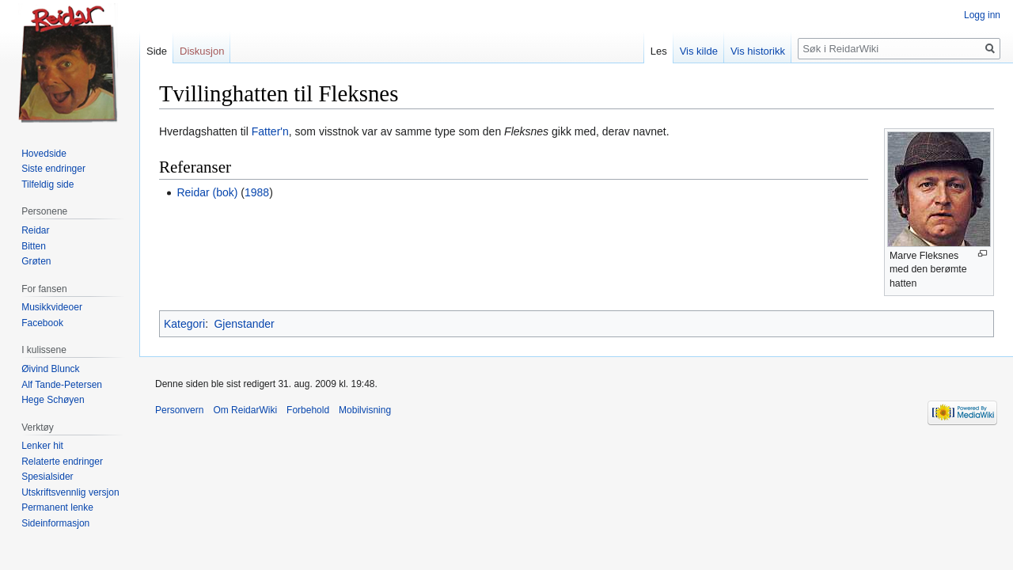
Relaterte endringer (62, 461)
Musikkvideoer (51, 307)
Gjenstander (244, 323)
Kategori (184, 323)
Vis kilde (699, 51)
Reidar (35, 230)
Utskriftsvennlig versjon (70, 492)
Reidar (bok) (206, 192)
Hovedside (43, 153)
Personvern (179, 410)
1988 (257, 192)
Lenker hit (42, 445)
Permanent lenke (57, 507)
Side (156, 51)
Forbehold (307, 410)
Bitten (33, 246)
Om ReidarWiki (245, 410)
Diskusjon (202, 51)
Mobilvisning (365, 410)
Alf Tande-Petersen (61, 384)
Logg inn (982, 15)
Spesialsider (47, 476)
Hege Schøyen (52, 399)
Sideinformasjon (55, 523)
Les (659, 51)
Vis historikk (757, 51)
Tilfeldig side (47, 184)
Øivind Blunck (50, 368)
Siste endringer (53, 168)
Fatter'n (270, 131)
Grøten (36, 261)
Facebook (42, 323)
